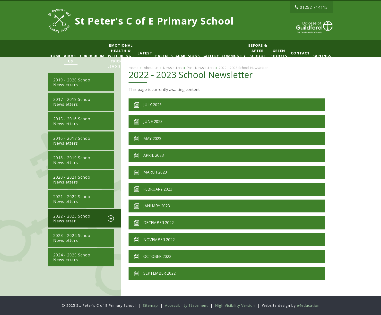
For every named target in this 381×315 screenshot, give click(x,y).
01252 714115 (311, 7)
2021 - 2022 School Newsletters (72, 199)
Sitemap (150, 305)
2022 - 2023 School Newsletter (72, 218)
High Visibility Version (235, 305)
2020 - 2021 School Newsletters (72, 180)
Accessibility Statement (186, 305)
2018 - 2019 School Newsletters (72, 160)
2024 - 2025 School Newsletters (72, 257)
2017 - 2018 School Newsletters (72, 102)
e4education (308, 305)
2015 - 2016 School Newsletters (72, 121)
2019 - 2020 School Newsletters (72, 82)
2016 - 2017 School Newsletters (72, 141)
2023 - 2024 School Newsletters (72, 238)
